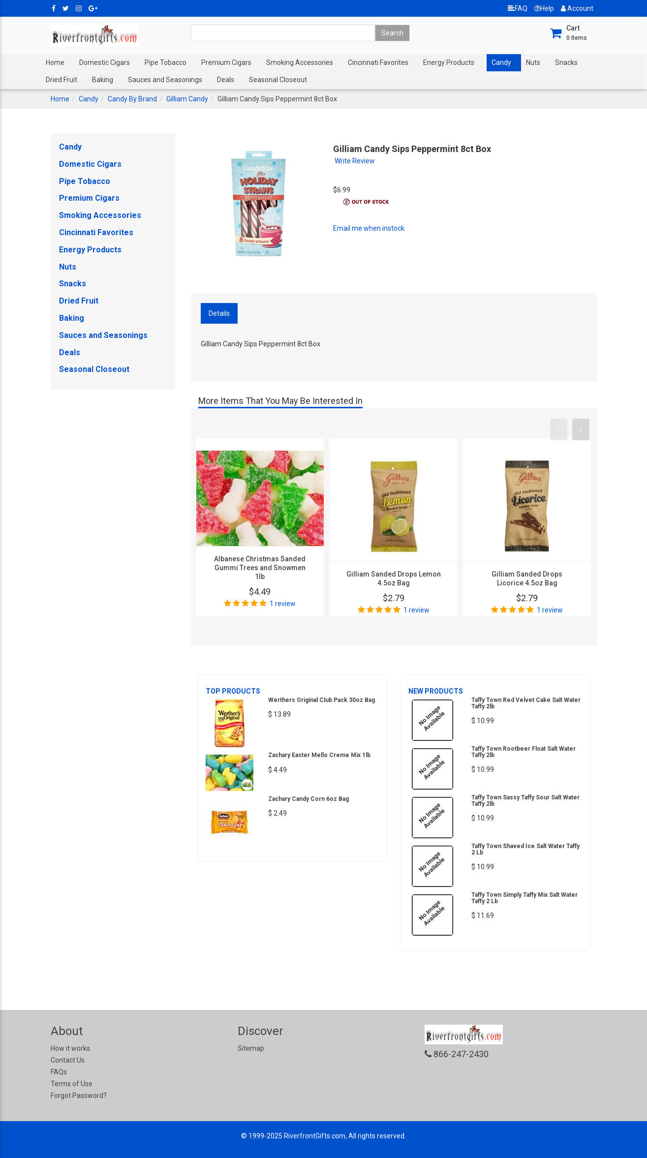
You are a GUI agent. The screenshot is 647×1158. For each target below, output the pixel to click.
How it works (70, 1048)
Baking (102, 80)
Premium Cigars (226, 62)
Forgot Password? (79, 1095)
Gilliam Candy (187, 99)
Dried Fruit (61, 80)
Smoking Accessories (299, 62)
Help (544, 8)
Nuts (533, 62)
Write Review (355, 161)
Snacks (566, 62)
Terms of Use (71, 1084)
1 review (283, 604)
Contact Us (68, 1060)
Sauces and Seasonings (165, 80)
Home (55, 62)
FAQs (59, 1072)
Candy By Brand (132, 99)
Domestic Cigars (104, 62)
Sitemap (251, 1048)
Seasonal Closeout (278, 80)
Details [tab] (219, 313)
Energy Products (448, 62)
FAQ (517, 8)
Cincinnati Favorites (378, 62)
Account (577, 8)
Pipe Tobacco (165, 62)
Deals (225, 80)
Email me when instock (368, 228)
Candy (501, 62)
